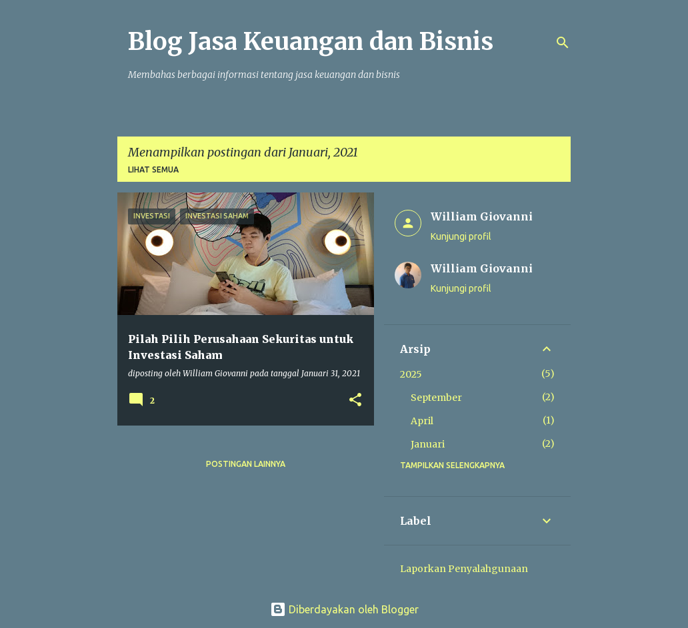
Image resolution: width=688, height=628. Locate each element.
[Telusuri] (563, 43)
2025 (411, 374)
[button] (355, 401)
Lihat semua (153, 169)
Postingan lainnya (245, 464)
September (436, 398)
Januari (428, 444)
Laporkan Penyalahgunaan (464, 569)
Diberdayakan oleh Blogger (344, 609)
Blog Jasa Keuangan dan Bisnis (310, 42)
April (422, 421)
